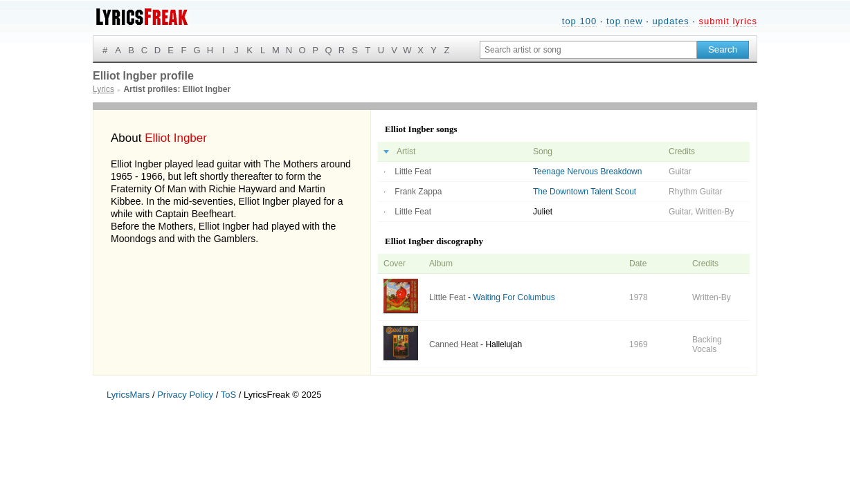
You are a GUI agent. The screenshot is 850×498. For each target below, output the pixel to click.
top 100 (579, 21)
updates (670, 21)
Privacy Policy (185, 394)
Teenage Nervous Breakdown (587, 171)
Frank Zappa (418, 191)
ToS (228, 394)
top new (624, 21)
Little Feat (413, 171)
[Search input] (588, 50)
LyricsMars (128, 394)
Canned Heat (453, 344)
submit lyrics (727, 21)
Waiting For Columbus (513, 297)
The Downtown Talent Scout (584, 191)
